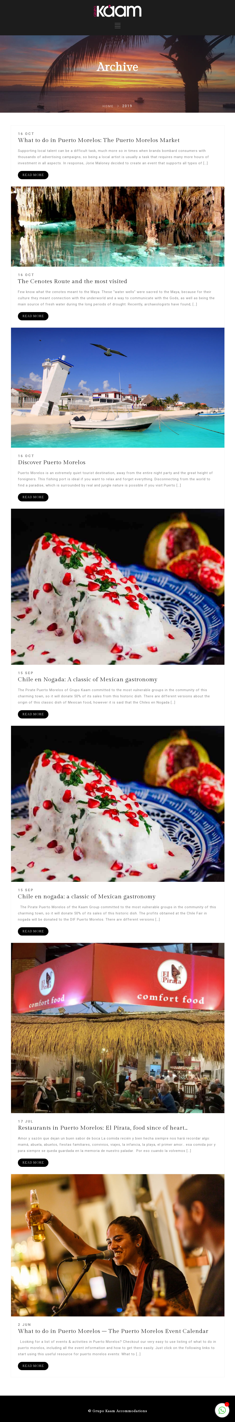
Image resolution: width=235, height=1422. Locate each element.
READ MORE (33, 175)
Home (108, 106)
